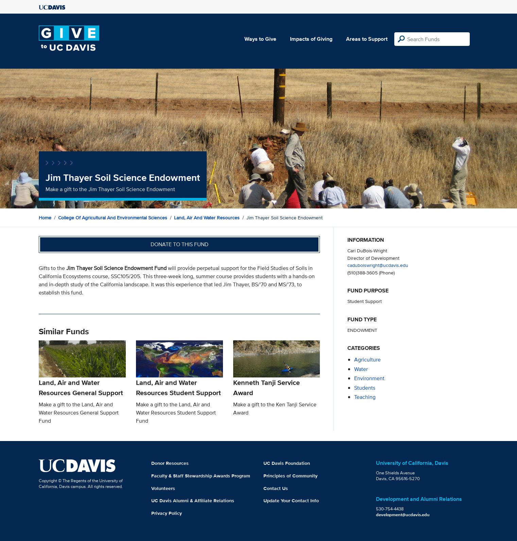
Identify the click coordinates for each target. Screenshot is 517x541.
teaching (365, 397)
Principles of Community (290, 475)
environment (369, 378)
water (361, 369)
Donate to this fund (179, 244)
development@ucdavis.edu (403, 514)
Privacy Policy (166, 513)
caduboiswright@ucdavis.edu (377, 265)
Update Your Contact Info (291, 500)
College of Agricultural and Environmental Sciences (112, 217)
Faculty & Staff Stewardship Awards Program (200, 475)
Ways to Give (260, 39)
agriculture (367, 360)
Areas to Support (366, 39)
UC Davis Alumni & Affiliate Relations (192, 500)
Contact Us (275, 488)
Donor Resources (170, 463)
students (364, 388)
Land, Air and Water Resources (207, 217)
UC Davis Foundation (286, 463)
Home (45, 217)
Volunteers (163, 488)
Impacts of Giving (311, 39)
